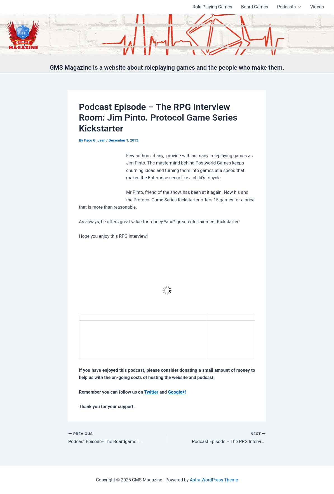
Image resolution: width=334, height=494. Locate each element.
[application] (298, 7)
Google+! (177, 392)
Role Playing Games (212, 7)
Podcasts (289, 7)
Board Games (254, 7)
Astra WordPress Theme (214, 480)
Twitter (151, 392)
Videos (317, 7)
